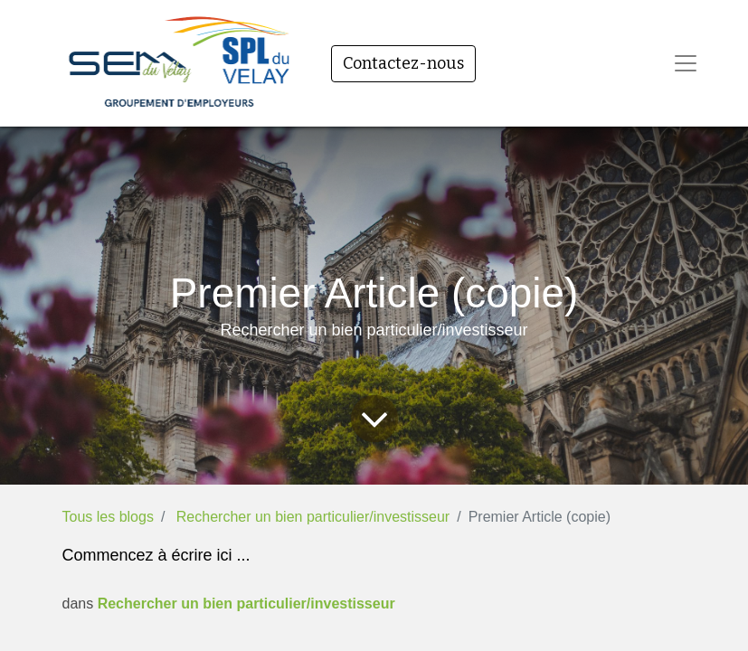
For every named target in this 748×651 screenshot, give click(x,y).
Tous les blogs (108, 516)
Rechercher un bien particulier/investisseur (313, 516)
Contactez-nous (403, 63)
